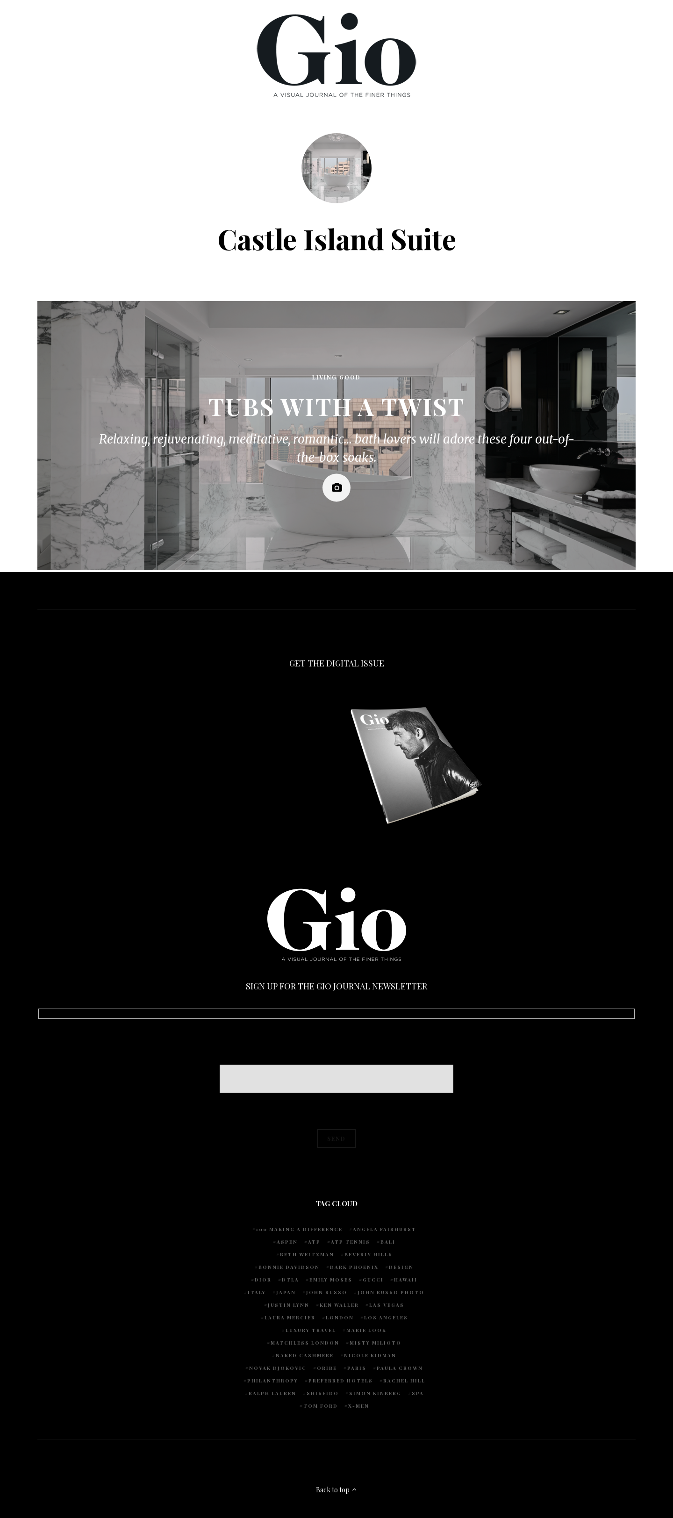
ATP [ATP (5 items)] (314, 1242)
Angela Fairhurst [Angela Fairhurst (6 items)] (384, 1229)
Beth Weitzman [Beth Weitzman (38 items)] (307, 1254)
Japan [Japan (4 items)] (286, 1292)
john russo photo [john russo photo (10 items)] (391, 1292)
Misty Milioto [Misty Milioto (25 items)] (375, 1342)
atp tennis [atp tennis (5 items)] (350, 1242)
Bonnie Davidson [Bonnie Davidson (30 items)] (289, 1267)
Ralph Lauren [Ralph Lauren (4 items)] (272, 1393)
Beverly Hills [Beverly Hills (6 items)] (368, 1254)
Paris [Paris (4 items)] (356, 1368)
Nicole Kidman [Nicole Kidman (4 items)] (370, 1355)
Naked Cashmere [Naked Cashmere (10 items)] (305, 1355)
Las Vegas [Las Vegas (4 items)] (386, 1305)
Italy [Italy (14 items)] (257, 1292)
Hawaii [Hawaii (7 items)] (405, 1279)
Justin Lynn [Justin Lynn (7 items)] (288, 1305)
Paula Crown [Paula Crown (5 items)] (400, 1368)
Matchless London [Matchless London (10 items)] (305, 1342)
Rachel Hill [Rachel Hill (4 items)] (404, 1380)
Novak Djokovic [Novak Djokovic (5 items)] (278, 1368)
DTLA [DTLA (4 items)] (290, 1279)
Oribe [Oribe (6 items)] (327, 1368)
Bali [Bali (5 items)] (387, 1242)
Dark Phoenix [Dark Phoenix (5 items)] (354, 1267)
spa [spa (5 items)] (418, 1393)
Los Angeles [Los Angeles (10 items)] (386, 1317)
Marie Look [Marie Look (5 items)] (366, 1330)
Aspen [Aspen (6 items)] (287, 1242)
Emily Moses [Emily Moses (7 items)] (330, 1279)
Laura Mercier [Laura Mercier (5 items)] (290, 1317)
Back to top (337, 1489)
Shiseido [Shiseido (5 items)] (323, 1393)
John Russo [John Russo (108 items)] (326, 1292)
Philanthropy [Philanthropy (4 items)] (272, 1380)
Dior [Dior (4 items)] (263, 1279)
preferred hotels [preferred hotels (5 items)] (340, 1380)
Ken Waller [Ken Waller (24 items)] (339, 1305)
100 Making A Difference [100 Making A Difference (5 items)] (299, 1229)
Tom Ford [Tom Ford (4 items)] (320, 1406)
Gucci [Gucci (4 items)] (373, 1279)
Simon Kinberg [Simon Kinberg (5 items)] (375, 1393)
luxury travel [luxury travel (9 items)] (311, 1330)
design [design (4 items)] (401, 1267)
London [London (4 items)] (340, 1317)
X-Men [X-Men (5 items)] (358, 1406)
